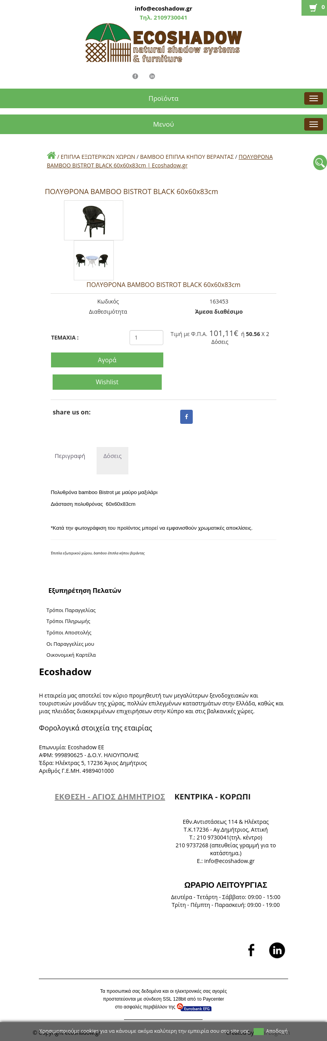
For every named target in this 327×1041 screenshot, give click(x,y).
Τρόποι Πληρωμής (68, 621)
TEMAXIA (65, 337)
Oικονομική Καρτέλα (71, 654)
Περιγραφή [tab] (69, 456)
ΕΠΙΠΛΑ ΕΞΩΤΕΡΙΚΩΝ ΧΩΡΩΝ (98, 156)
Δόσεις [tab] (112, 456)
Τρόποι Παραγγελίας (70, 610)
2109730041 (170, 17)
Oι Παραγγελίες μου (70, 643)
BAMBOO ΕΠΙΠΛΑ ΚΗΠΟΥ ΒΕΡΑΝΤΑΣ (187, 156)
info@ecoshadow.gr (163, 8)
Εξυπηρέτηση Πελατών (84, 590)
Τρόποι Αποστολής (68, 632)
